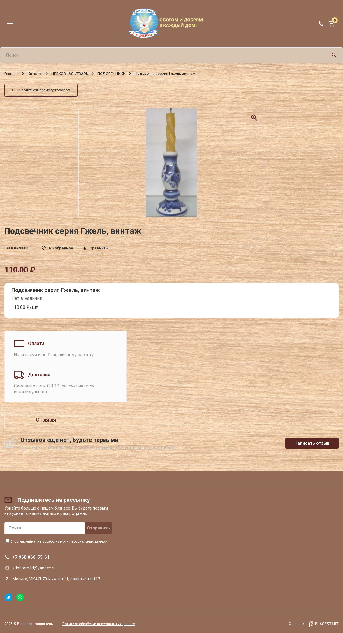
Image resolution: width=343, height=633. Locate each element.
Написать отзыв (312, 443)
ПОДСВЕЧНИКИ (111, 73)
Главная (11, 73)
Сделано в (314, 624)
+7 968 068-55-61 (31, 557)
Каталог (35, 73)
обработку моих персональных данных (74, 541)
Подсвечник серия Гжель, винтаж (55, 290)
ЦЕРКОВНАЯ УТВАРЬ (69, 73)
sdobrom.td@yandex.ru (34, 568)
